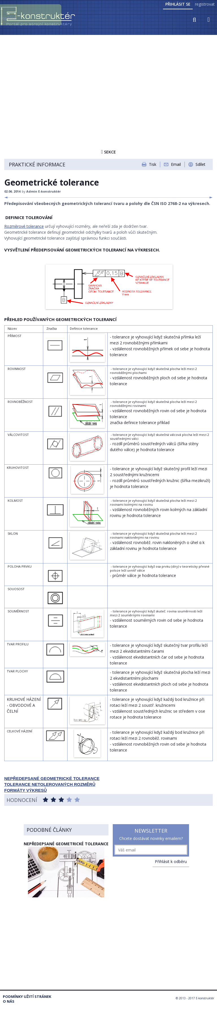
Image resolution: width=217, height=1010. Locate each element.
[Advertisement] (108, 78)
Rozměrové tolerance (24, 226)
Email (176, 164)
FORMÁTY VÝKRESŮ (25, 790)
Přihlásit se (177, 4)
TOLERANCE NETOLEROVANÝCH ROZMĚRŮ (50, 784)
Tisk (152, 164)
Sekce (108, 152)
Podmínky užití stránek (27, 996)
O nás (8, 1001)
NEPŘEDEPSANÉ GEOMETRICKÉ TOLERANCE (51, 778)
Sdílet (200, 164)
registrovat (205, 4)
